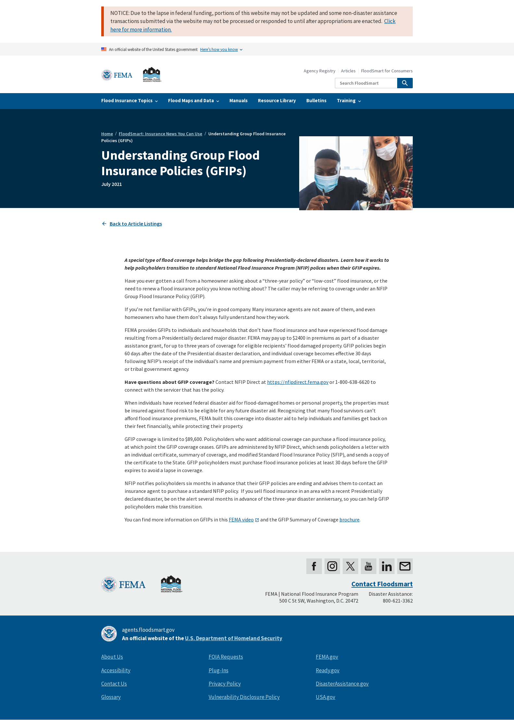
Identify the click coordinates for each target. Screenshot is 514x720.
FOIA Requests (226, 656)
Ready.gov (327, 670)
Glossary (111, 697)
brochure (349, 519)
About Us (112, 656)
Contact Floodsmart (382, 584)
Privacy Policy (225, 683)
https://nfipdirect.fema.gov (297, 382)
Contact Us (114, 683)
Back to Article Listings (136, 223)
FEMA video (241, 519)
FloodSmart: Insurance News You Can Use (160, 134)
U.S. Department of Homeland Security (233, 638)
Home (107, 134)
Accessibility (115, 670)
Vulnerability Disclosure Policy (244, 697)
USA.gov (325, 697)
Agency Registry (320, 71)
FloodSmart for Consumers (387, 71)
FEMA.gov (327, 656)
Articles (348, 71)
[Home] (131, 74)
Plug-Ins (218, 670)
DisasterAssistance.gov (342, 683)
